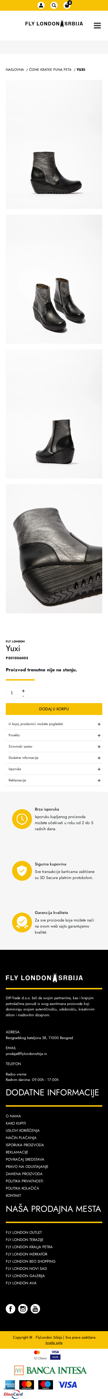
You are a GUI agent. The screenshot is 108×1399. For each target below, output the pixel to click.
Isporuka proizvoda (25, 1145)
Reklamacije (17, 1152)
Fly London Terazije (24, 1239)
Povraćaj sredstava (25, 1159)
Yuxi (81, 69)
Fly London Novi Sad (26, 1268)
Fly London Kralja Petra (29, 1247)
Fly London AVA (21, 1283)
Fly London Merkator (26, 1254)
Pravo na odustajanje (27, 1166)
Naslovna (15, 69)
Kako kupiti (16, 1123)
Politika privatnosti (24, 1181)
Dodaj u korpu (54, 709)
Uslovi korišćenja (23, 1130)
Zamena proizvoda (24, 1174)
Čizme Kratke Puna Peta (50, 69)
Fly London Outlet (24, 1232)
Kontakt (13, 1195)
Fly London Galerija (25, 1276)
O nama (13, 1116)
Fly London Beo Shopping (31, 1261)
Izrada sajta (54, 1342)
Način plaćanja (21, 1137)
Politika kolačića (22, 1188)
